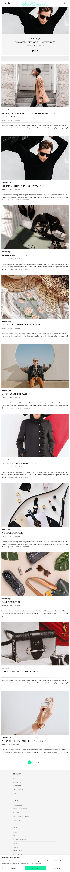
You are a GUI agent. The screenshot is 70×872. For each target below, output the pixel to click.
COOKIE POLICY (17, 820)
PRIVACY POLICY (18, 805)
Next (39, 762)
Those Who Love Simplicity (35, 435)
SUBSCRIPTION (17, 786)
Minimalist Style (6, 321)
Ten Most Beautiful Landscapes (35, 297)
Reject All (35, 868)
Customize (13, 868)
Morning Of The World (35, 366)
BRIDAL (15, 832)
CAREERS (15, 793)
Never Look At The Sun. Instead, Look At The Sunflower (35, 85)
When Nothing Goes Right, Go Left (35, 713)
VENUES (15, 847)
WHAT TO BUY (17, 855)
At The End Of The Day (35, 227)
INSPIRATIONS (17, 851)
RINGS (15, 843)
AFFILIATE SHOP (18, 789)
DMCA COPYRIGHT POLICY (21, 816)
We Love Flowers (35, 505)
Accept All (57, 868)
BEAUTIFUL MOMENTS (20, 839)
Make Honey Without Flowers (35, 643)
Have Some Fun (35, 574)
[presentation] (4, 31)
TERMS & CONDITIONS (20, 809)
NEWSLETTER (17, 782)
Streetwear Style (35, 39)
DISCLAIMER (16, 813)
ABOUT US (16, 778)
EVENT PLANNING (18, 836)
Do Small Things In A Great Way (35, 42)
